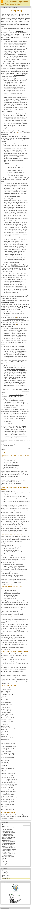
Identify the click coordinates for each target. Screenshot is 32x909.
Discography (5, 824)
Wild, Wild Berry (7, 271)
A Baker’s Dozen (21, 361)
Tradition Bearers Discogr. (8, 852)
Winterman (4, 326)
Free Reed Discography (7, 834)
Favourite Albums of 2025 (8, 827)
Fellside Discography (7, 829)
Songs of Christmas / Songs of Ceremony (20, 19)
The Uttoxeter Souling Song (15, 395)
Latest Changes (5, 865)
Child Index (5, 860)
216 (25, 14)
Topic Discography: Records (9, 849)
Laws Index (5, 861)
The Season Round (14, 37)
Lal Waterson (5, 872)
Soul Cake (13, 317)
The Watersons (4, 7)
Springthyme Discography (8, 847)
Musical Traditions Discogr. (8, 843)
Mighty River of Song (19, 75)
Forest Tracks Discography (8, 832)
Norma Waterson (6, 875)
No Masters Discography (8, 844)
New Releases (5, 826)
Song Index (4, 858)
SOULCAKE (4, 15)
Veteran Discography (7, 855)
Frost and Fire (17, 34)
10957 (13, 15)
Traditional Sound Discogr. (8, 853)
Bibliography (5, 863)
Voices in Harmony (14, 73)
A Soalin (15, 132)
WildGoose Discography (8, 856)
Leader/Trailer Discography (8, 841)
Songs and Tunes (6, 878)
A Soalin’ (18, 534)
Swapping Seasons (8, 302)
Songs (10, 7)
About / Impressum (5, 908)
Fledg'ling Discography (7, 831)
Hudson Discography (7, 838)
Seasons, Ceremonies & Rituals (8, 298)
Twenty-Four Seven (20, 306)
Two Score (13, 396)
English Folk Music (5, 822)
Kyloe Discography (6, 840)
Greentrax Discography (7, 835)
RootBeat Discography (7, 846)
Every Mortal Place (20, 179)
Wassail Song (14, 265)
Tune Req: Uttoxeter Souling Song (12, 411)
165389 (18, 15)
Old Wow (25, 440)
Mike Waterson (5, 873)
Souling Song (19, 31)
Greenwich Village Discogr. (8, 837)
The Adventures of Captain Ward (15, 319)
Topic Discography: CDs (8, 850)
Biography (4, 870)
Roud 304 (4, 14)
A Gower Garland (7, 275)
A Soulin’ (14, 324)
